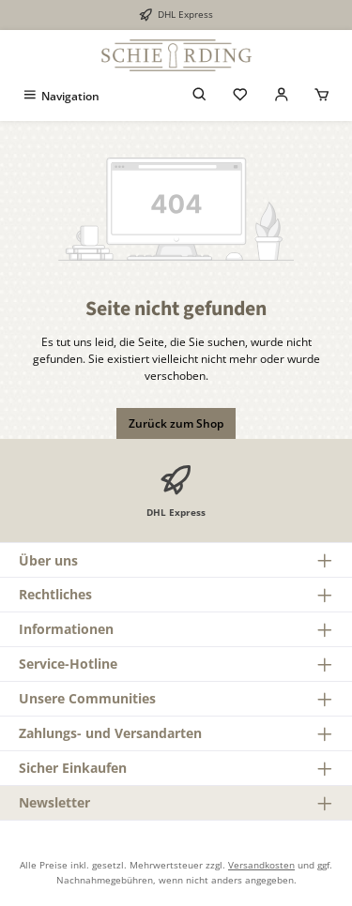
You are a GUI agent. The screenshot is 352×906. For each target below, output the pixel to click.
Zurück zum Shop (176, 423)
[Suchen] (200, 96)
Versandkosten (261, 864)
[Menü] (60, 96)
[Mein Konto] (281, 96)
